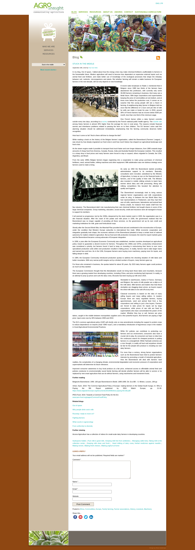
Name (75, 482)
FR (162, 3)
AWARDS (118, 12)
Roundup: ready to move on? (83, 414)
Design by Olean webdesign (157, 548)
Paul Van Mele (93, 68)
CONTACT (128, 12)
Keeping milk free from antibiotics (117, 441)
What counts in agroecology (83, 422)
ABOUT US (108, 12)
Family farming (107, 509)
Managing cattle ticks (140, 441)
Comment (77, 459)
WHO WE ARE (48, 47)
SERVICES (83, 12)
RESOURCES (95, 12)
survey (104, 121)
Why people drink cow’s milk (83, 409)
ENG (157, 3)
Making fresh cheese (92, 446)
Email (75, 489)
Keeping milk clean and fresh (98, 443)
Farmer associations (121, 509)
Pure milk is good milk (96, 441)
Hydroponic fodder (79, 441)
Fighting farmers (79, 418)
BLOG (74, 12)
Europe (98, 509)
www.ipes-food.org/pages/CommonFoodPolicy (90, 397)
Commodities (90, 509)
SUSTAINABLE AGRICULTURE (148, 12)
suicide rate (157, 121)
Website (76, 496)
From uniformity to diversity (83, 426)
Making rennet (78, 446)
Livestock (139, 509)
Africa (82, 509)
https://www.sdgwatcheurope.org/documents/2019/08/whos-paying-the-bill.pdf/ (102, 391)
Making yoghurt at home (110, 446)
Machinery (148, 509)
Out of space (77, 405)
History (132, 509)
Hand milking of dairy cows (123, 443)
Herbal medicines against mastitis (148, 443)
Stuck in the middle (83, 64)
